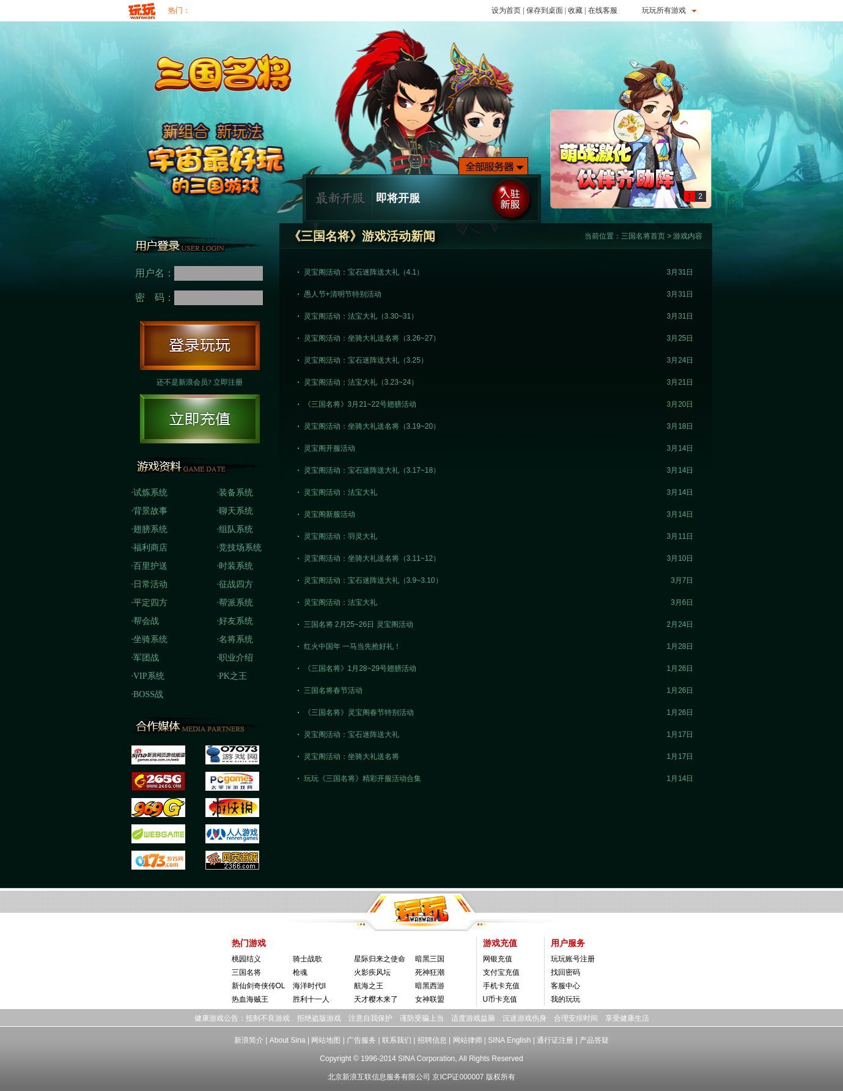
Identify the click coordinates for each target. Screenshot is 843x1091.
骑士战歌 (307, 959)
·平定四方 (149, 602)
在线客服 (602, 10)
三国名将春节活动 (333, 690)
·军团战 (145, 657)
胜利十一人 (311, 999)
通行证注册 (555, 1040)
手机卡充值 (501, 986)
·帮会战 (145, 621)
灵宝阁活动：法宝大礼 (340, 492)
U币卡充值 (500, 999)
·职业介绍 (235, 657)
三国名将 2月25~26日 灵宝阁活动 (358, 624)
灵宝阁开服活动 (329, 448)
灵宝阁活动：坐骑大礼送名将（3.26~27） (372, 338)
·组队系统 (235, 529)
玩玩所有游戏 (664, 10)
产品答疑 (594, 1040)
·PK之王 (232, 676)
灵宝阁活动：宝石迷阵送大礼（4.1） (364, 272)
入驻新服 (510, 198)
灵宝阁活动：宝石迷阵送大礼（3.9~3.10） (373, 580)
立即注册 (228, 382)
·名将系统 (235, 639)
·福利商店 (149, 547)
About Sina (288, 1040)
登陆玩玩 (200, 345)
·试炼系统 (149, 492)
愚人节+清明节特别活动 (342, 294)
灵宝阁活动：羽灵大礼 (340, 536)
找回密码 (565, 972)
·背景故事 (149, 511)
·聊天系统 (235, 511)
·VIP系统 (147, 676)
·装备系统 (235, 492)
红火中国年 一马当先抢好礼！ (352, 646)
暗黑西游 (429, 986)
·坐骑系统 (149, 639)
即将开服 (398, 198)
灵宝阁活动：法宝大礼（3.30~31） (361, 316)
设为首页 (506, 10)
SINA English (509, 1040)
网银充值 (497, 959)
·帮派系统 (235, 602)
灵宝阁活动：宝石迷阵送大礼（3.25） (366, 360)
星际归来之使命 (379, 959)
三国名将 (246, 972)
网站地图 (326, 1040)
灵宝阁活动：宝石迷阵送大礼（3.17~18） (372, 470)
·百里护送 (149, 566)
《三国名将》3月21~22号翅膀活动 (360, 404)
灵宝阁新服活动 (329, 514)
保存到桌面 (544, 10)
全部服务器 (493, 166)
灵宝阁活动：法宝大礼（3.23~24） (361, 382)
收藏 (575, 10)
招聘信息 (432, 1040)
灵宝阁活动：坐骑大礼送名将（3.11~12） (372, 558)
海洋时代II (309, 986)
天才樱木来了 (376, 999)
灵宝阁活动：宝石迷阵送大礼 (351, 734)
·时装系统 (235, 566)
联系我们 (396, 1040)
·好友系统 (235, 621)
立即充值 (200, 418)
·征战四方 (235, 584)
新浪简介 (248, 1040)
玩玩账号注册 (573, 959)
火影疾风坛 (372, 972)
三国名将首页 (643, 236)
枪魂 (300, 972)
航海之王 (368, 986)
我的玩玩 (565, 999)
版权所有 (500, 1077)
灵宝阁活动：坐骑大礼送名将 (351, 756)
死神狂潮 (429, 972)
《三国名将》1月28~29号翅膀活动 (360, 668)
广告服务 (361, 1040)
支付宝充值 (501, 972)
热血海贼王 (250, 999)
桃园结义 (246, 959)
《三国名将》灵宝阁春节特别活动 (359, 712)
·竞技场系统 (239, 547)
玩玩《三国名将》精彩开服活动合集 (362, 778)
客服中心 (565, 986)
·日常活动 (149, 584)
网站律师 (467, 1040)
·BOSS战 (147, 694)
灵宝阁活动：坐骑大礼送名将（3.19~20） (372, 426)
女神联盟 (429, 999)
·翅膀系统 (149, 529)
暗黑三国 (429, 959)
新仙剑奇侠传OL (258, 986)
